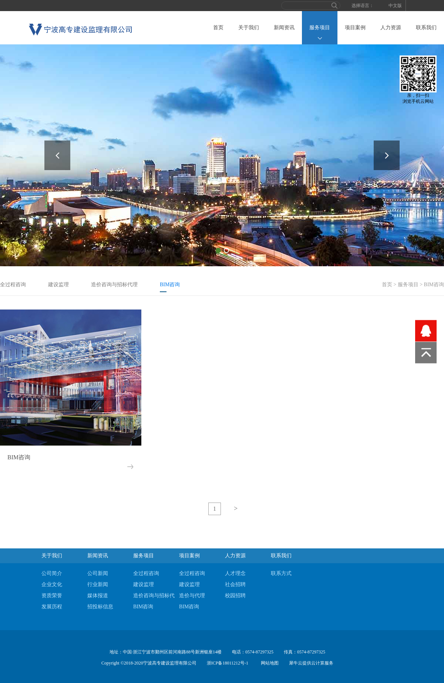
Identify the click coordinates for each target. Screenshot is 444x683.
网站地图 (269, 663)
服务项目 (408, 284)
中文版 (395, 5)
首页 (218, 27)
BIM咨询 (434, 284)
